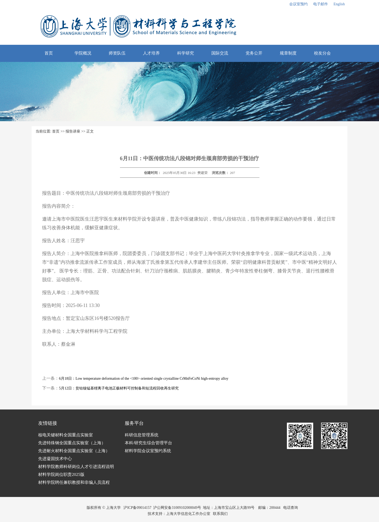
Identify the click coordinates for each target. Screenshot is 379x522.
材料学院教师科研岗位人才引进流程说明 (76, 466)
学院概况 (82, 53)
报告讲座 (73, 131)
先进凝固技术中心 (55, 458)
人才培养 (151, 53)
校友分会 (322, 53)
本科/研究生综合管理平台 (148, 443)
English (339, 4)
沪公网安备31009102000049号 (177, 508)
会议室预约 (298, 4)
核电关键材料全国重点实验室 (65, 435)
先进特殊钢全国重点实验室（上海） (72, 443)
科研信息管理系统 (141, 435)
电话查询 (290, 508)
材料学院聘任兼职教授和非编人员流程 (74, 482)
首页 (48, 53)
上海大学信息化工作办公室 (189, 514)
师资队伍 (117, 53)
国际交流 (219, 53)
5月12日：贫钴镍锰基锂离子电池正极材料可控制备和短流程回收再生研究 (119, 388)
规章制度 (288, 53)
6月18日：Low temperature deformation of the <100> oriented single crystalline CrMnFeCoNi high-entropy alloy (143, 378)
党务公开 (254, 53)
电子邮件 (320, 4)
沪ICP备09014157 (137, 508)
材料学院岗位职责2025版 (61, 474)
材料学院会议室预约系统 (148, 450)
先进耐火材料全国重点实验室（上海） (74, 450)
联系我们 (221, 514)
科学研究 (185, 53)
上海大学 (113, 508)
